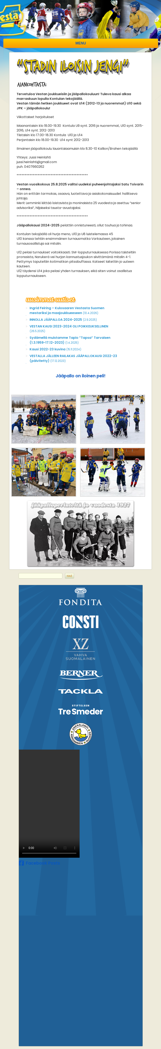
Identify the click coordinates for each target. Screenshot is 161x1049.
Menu (81, 43)
